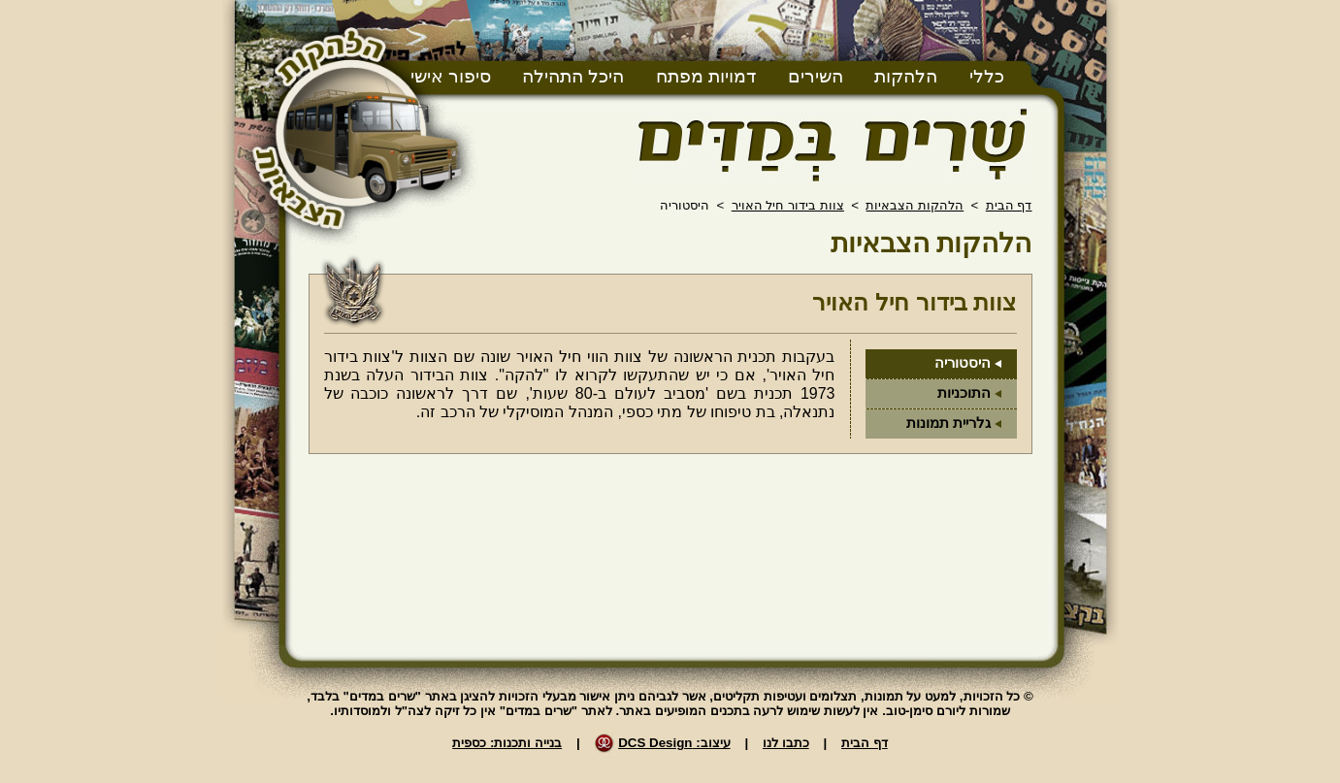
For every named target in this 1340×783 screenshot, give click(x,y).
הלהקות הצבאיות (915, 205)
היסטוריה (962, 363)
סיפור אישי (450, 76)
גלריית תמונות (948, 423)
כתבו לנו (786, 742)
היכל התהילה (573, 76)
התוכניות (964, 393)
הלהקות (905, 76)
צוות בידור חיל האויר (788, 205)
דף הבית (1009, 205)
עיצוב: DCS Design (674, 742)
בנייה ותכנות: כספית (507, 742)
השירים (815, 76)
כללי (986, 76)
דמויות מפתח (706, 76)
